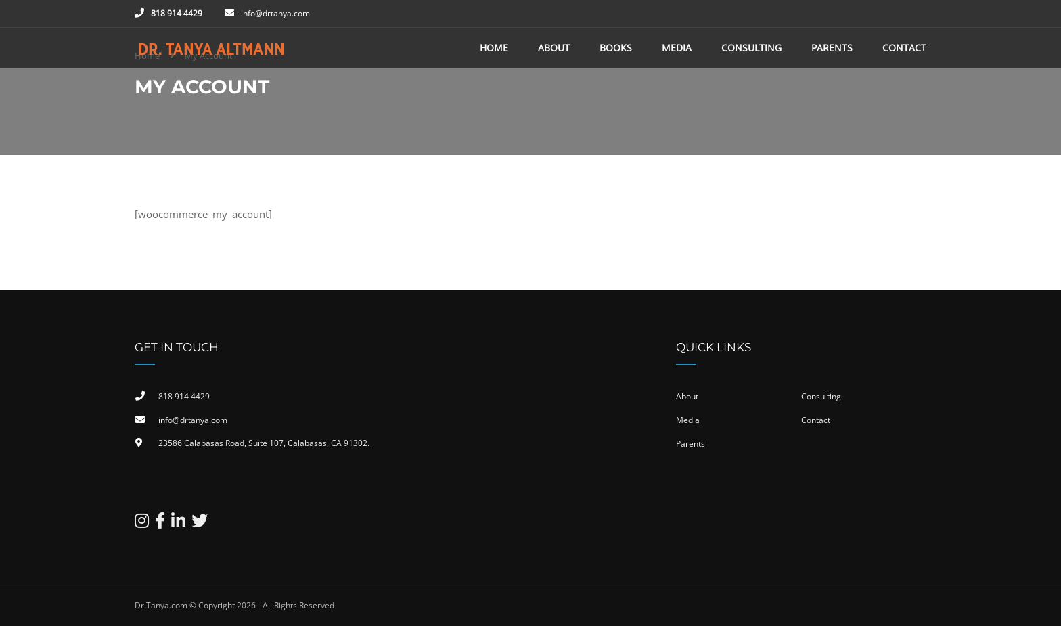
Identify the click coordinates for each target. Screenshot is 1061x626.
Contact (904, 47)
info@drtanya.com (275, 13)
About (554, 47)
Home (494, 47)
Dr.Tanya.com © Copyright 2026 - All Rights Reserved (234, 605)
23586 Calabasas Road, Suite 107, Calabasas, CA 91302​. (263, 443)
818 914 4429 (176, 13)
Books (616, 47)
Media (677, 47)
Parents (832, 47)
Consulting (751, 47)
